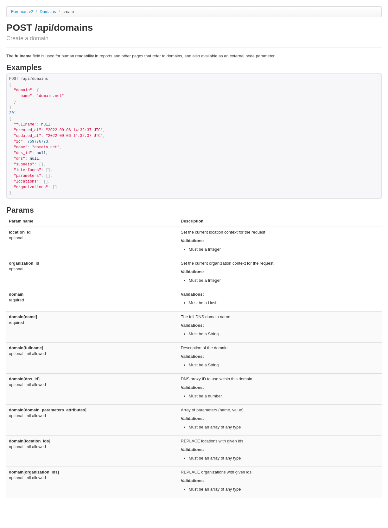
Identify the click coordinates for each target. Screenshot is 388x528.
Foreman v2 (22, 11)
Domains (48, 11)
